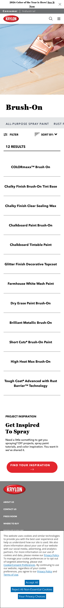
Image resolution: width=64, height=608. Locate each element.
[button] (59, 19)
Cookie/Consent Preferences (19, 565)
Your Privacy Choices (32, 596)
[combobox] (33, 19)
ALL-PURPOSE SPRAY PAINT (27, 123)
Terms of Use (11, 574)
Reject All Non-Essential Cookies (32, 589)
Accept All (32, 582)
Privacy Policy (51, 555)
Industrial (29, 11)
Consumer (10, 11)
